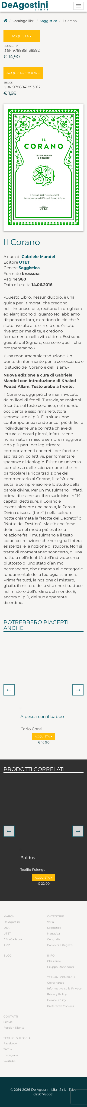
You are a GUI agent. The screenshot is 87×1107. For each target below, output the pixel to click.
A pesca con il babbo (42, 717)
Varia (50, 922)
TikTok (7, 1049)
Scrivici (8, 1022)
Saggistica (48, 21)
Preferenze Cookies (60, 1006)
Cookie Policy (56, 1000)
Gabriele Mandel (38, 256)
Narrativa (53, 933)
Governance (55, 982)
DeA (6, 927)
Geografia (53, 939)
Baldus (27, 858)
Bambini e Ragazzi (60, 945)
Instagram (10, 1055)
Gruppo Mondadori (60, 967)
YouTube (9, 1061)
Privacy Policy (57, 994)
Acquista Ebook (23, 73)
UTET (24, 262)
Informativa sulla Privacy (64, 988)
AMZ (6, 945)
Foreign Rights (13, 1027)
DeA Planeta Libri (26, 6)
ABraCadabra (12, 939)
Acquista (22, 36)
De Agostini (11, 922)
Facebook (10, 1043)
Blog (7, 955)
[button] (9, 689)
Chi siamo (54, 961)
